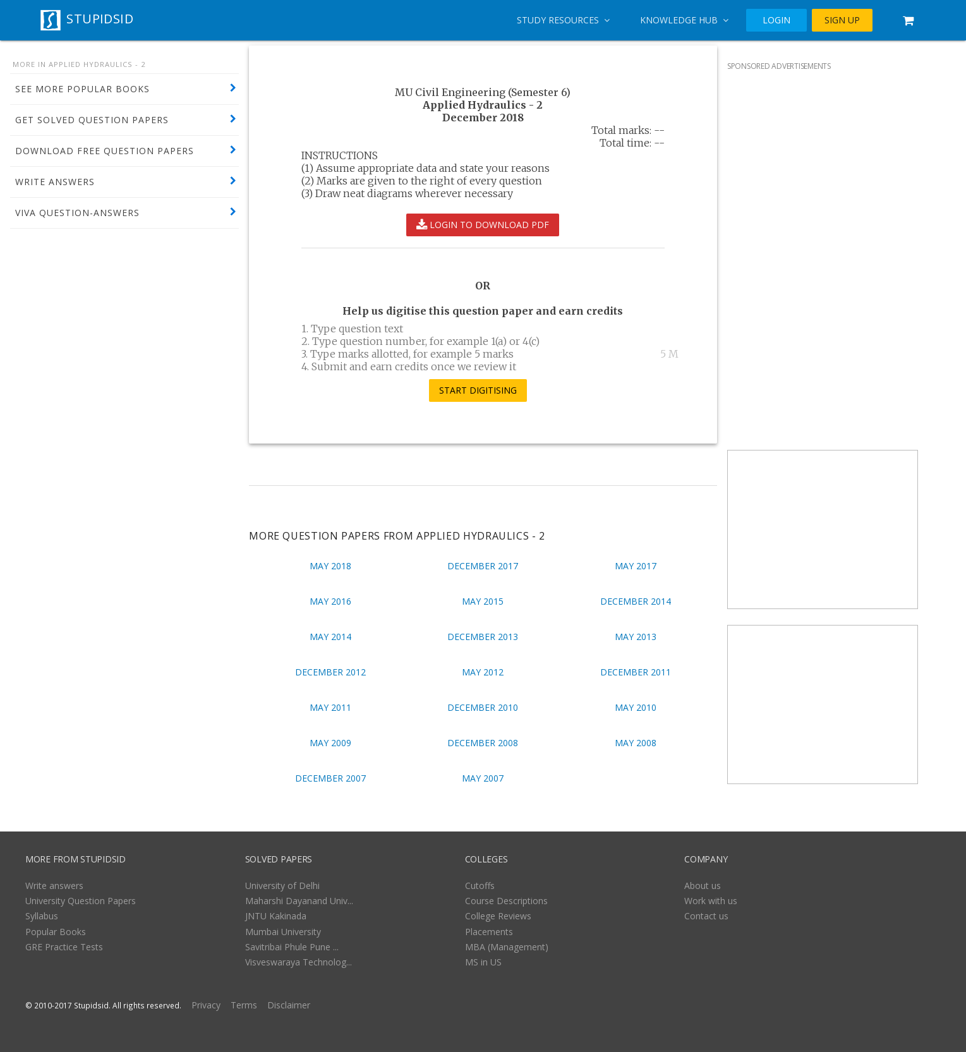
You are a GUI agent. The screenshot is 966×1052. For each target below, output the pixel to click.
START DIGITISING (478, 390)
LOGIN (776, 20)
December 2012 (330, 672)
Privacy (205, 1005)
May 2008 (635, 743)
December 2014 (635, 601)
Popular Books (55, 932)
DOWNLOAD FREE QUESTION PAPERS (104, 151)
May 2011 (330, 707)
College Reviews (498, 916)
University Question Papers (80, 901)
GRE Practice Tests (64, 947)
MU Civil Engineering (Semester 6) (483, 92)
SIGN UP (842, 20)
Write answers (54, 886)
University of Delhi (282, 886)
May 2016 (330, 601)
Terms (244, 1005)
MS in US (483, 962)
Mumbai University (283, 932)
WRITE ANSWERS (55, 182)
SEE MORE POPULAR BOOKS (82, 89)
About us (702, 886)
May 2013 (635, 637)
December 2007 (330, 778)
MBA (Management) (506, 947)
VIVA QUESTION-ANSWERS (77, 213)
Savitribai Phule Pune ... (292, 947)
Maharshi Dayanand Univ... (299, 901)
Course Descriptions (506, 901)
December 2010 (482, 707)
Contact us (706, 916)
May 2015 (483, 601)
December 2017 (482, 566)
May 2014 (330, 637)
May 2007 (483, 778)
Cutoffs (480, 886)
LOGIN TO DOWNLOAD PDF (482, 225)
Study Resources (563, 20)
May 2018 (330, 566)
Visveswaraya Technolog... (298, 962)
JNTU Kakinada (275, 916)
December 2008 (482, 743)
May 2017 (635, 566)
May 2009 (330, 743)
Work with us (710, 901)
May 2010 (635, 707)
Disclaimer (288, 1005)
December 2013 (482, 637)
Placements (489, 932)
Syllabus (41, 916)
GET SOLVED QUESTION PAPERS (92, 120)
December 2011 (635, 672)
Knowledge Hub (684, 20)
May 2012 (483, 672)
